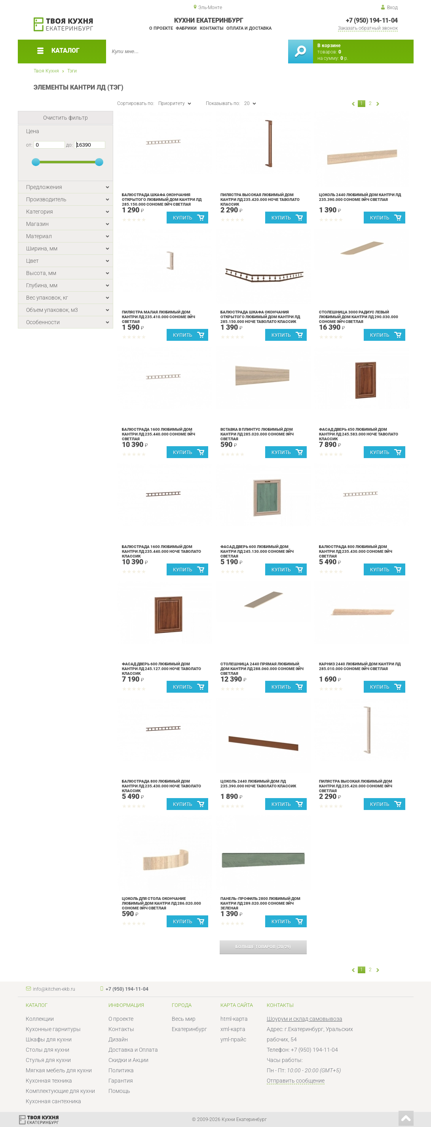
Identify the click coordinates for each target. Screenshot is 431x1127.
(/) (263, 946)
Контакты (212, 28)
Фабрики (186, 28)
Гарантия (120, 1080)
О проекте (161, 28)
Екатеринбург (189, 1029)
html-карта (234, 1019)
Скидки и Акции (128, 1060)
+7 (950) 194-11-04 (371, 20)
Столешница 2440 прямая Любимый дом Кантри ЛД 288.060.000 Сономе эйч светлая (262, 669)
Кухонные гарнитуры (53, 1029)
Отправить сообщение (296, 1080)
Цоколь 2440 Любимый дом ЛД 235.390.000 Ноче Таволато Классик (258, 783)
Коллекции (40, 1019)
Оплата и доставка (249, 28)
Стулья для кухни (48, 1060)
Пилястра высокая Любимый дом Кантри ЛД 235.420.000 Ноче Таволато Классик (260, 199)
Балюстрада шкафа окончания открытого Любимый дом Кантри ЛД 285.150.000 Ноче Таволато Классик (260, 317)
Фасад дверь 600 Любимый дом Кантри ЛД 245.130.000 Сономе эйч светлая (257, 551)
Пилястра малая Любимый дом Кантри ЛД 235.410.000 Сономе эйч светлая (158, 317)
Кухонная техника (49, 1080)
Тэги (72, 71)
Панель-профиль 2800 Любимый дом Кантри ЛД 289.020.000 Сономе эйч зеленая (260, 903)
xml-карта (232, 1029)
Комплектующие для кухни (60, 1091)
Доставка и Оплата (133, 1050)
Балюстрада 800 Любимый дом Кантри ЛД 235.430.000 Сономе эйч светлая (355, 551)
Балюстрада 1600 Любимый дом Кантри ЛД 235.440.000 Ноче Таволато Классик (161, 551)
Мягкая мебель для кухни (59, 1070)
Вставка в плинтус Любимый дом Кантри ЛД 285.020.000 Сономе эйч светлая (257, 434)
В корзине (328, 45)
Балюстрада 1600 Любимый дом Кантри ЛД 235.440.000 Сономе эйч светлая (158, 434)
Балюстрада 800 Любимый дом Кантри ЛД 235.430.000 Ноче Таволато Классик (161, 786)
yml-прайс (233, 1039)
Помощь (119, 1091)
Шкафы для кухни (49, 1039)
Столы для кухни (47, 1050)
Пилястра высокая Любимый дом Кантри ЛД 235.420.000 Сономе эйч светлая (355, 786)
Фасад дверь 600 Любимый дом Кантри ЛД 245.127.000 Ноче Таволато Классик (161, 669)
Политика (121, 1070)
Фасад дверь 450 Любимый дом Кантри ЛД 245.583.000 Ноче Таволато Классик (358, 434)
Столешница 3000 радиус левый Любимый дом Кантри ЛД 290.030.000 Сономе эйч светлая (358, 317)
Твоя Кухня (46, 71)
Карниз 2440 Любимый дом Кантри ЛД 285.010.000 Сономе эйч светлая (360, 666)
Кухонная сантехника (53, 1101)
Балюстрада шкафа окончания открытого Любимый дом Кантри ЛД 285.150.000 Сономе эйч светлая (161, 199)
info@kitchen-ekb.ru (54, 989)
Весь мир (184, 1019)
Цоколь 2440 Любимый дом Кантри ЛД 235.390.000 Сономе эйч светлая (360, 197)
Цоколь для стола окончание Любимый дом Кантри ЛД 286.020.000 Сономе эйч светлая (161, 903)
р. (344, 58)
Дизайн (118, 1039)
